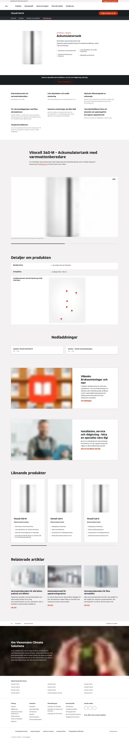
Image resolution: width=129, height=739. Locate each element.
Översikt (13, 18)
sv (11, 623)
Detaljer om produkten (33, 18)
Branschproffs (29, 6)
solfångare (42, 164)
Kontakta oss (70, 6)
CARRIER (28, 737)
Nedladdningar (47, 18)
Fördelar (21, 18)
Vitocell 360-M (28, 623)
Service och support (42, 6)
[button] (112, 623)
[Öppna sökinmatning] (117, 6)
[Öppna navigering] (6, 6)
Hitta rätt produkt (57, 6)
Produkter (18, 6)
